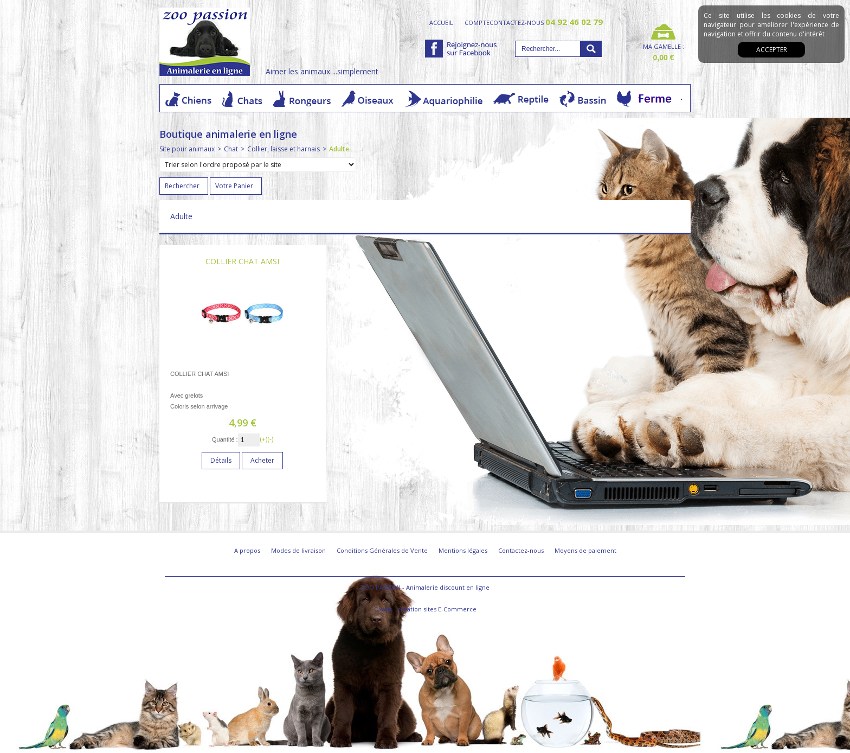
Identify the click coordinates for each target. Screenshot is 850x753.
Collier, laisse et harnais (283, 149)
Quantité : (225, 439)
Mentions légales (463, 550)
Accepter (771, 49)
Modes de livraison (298, 550)
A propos (247, 550)
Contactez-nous (521, 550)
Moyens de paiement (585, 550)
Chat (231, 149)
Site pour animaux (187, 149)
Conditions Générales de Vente (382, 550)
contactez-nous (546, 22)
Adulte (339, 149)
